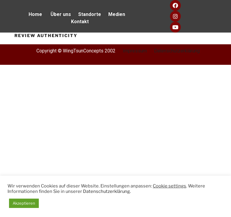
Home (40, 14)
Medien (119, 14)
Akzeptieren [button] (24, 203)
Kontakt (80, 21)
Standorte (93, 14)
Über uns (61, 14)
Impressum (135, 51)
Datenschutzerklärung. (107, 191)
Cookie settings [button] (169, 186)
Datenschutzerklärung (177, 51)
